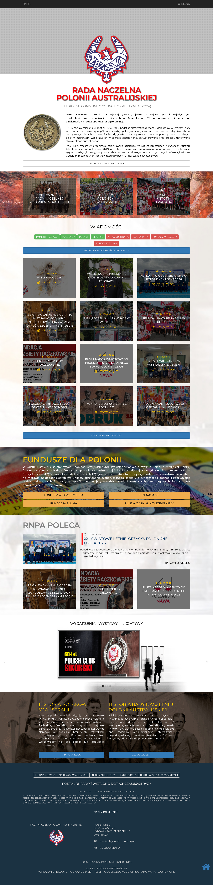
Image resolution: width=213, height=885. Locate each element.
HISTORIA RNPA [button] (127, 775)
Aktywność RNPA (118, 237)
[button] (63, 495)
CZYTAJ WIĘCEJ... (71, 754)
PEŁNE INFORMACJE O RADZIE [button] (107, 163)
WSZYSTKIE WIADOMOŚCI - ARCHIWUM (106, 250)
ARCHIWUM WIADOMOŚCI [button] (73, 775)
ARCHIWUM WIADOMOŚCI (106, 435)
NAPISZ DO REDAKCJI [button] (106, 812)
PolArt (83, 237)
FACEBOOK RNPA (107, 847)
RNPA (26, 3)
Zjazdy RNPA (140, 237)
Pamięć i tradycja (47, 237)
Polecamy (68, 237)
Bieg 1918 (98, 237)
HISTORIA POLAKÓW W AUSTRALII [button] (159, 775)
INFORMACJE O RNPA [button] (103, 775)
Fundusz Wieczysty (165, 237)
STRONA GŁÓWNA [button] (45, 775)
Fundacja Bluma (106, 243)
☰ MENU (184, 3)
